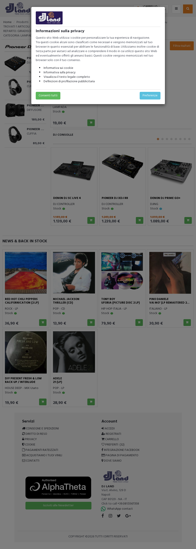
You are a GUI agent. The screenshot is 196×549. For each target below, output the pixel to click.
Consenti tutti (48, 95)
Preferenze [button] (150, 95)
